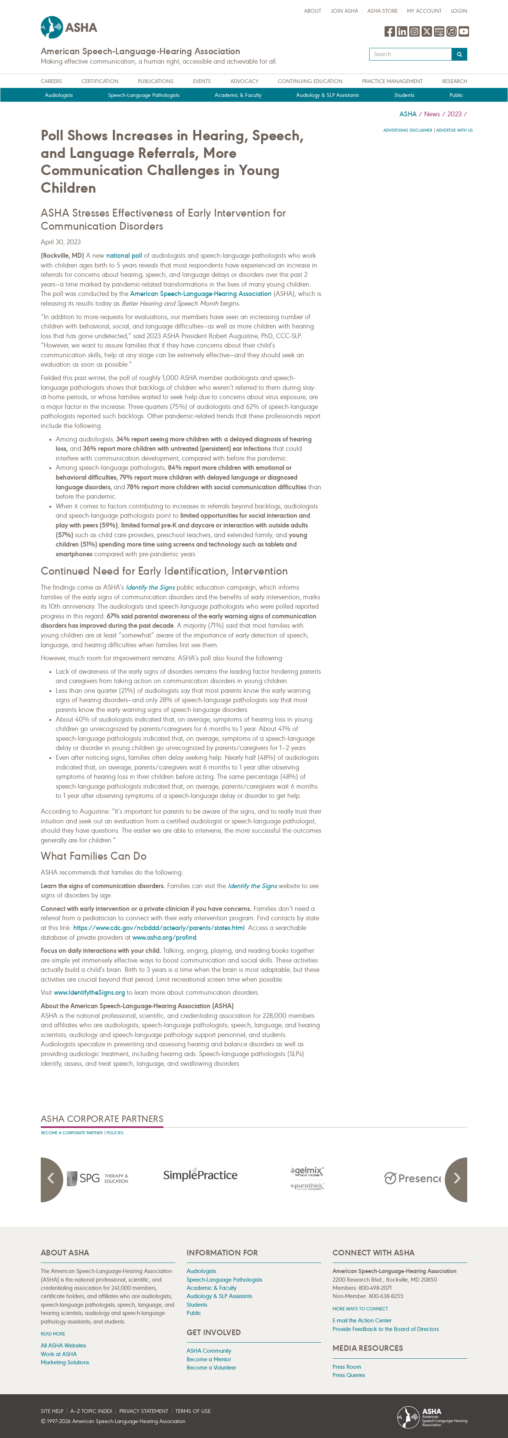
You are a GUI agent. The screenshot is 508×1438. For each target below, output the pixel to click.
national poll (124, 255)
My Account (424, 11)
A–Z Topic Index (91, 1411)
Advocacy (244, 81)
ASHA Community (209, 1350)
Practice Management (392, 81)
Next (456, 1179)
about (312, 11)
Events (202, 81)
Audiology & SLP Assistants (327, 95)
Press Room (347, 1366)
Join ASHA (344, 11)
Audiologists (59, 95)
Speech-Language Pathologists (144, 95)
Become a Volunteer (211, 1367)
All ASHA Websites (63, 1345)
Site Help (52, 1411)
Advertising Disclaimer (407, 130)
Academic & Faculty (238, 95)
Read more (53, 1334)
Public (456, 95)
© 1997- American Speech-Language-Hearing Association (113, 1421)
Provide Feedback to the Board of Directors (386, 1329)
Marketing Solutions (65, 1362)
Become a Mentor (209, 1359)
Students (404, 95)
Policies (115, 1132)
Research (454, 81)
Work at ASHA (59, 1354)
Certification (100, 81)
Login (459, 11)
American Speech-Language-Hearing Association (201, 294)
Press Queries (349, 1375)
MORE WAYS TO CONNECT (360, 1309)
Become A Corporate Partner (71, 1132)
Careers (51, 81)
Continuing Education (310, 81)
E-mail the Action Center (362, 1320)
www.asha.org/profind (164, 937)
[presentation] (94, 1178)
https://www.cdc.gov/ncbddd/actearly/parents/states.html (159, 928)
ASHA (408, 114)
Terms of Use (193, 1411)
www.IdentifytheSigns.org (89, 992)
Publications (156, 81)
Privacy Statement (143, 1411)
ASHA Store (382, 11)
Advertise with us (454, 130)
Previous (52, 1179)
